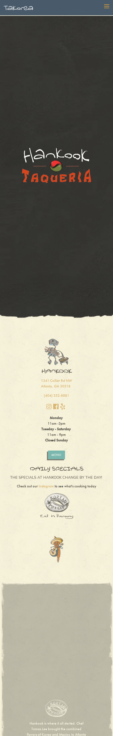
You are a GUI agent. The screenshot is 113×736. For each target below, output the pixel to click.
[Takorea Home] (18, 8)
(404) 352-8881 (56, 370)
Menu (56, 430)
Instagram (46, 461)
